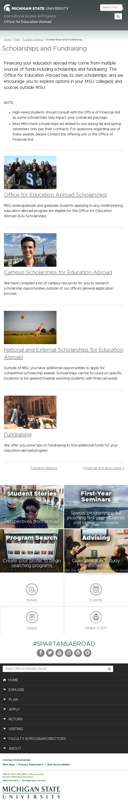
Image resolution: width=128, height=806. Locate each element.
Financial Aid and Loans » (103, 468)
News (32, 600)
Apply (32, 628)
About (15, 748)
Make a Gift (96, 628)
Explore (16, 690)
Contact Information (17, 760)
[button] (32, 506)
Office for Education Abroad (28, 22)
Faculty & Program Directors (37, 739)
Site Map (9, 764)
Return (15, 719)
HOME (10, 680)
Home (8, 39)
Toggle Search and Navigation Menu (118, 8)
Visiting (16, 729)
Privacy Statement (30, 764)
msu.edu (38, 774)
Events (96, 600)
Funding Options (33, 39)
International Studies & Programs (30, 16)
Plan (17, 39)
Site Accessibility (58, 764)
